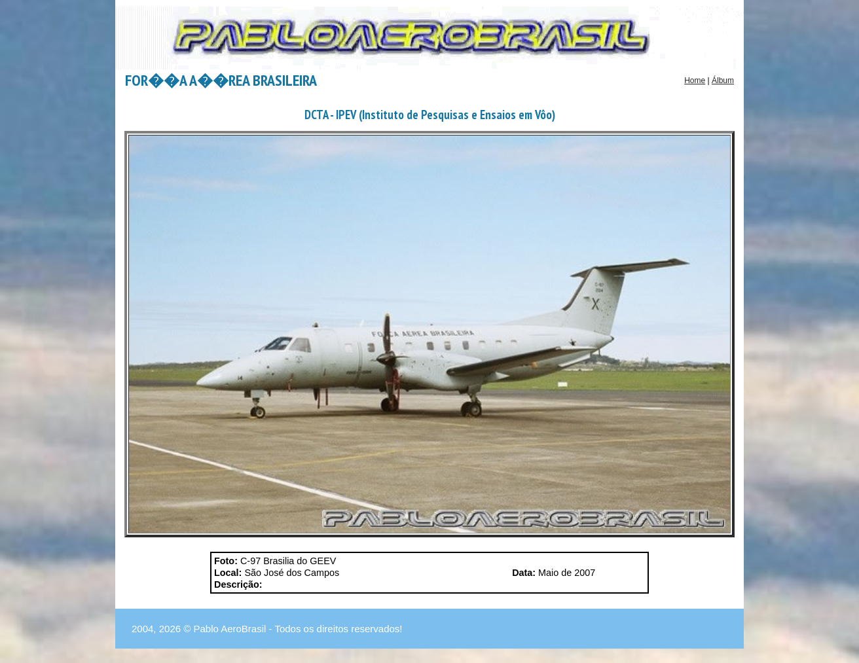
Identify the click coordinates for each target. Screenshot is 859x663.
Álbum (723, 80)
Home (694, 80)
